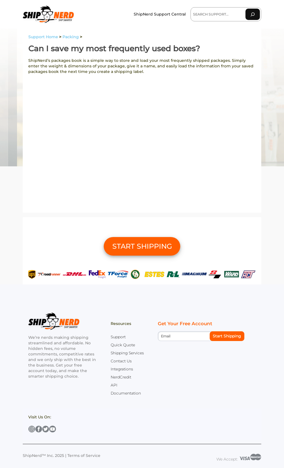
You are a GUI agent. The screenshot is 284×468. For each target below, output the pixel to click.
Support (118, 337)
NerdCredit (121, 377)
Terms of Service (83, 455)
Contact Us (121, 361)
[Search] (252, 14)
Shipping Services (127, 353)
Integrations (122, 369)
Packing (70, 36)
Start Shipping (227, 336)
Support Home (43, 36)
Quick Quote (123, 345)
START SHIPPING (142, 246)
